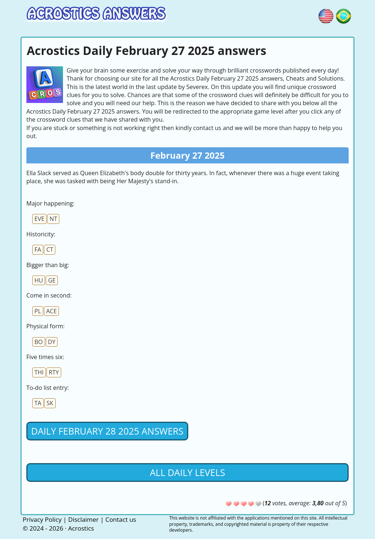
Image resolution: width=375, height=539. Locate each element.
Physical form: (45, 326)
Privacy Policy (42, 519)
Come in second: (48, 295)
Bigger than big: (47, 265)
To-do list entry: (47, 388)
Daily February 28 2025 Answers (107, 431)
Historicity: (40, 234)
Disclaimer (83, 519)
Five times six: (45, 357)
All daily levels (187, 472)
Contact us (120, 519)
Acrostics (81, 528)
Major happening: (50, 203)
